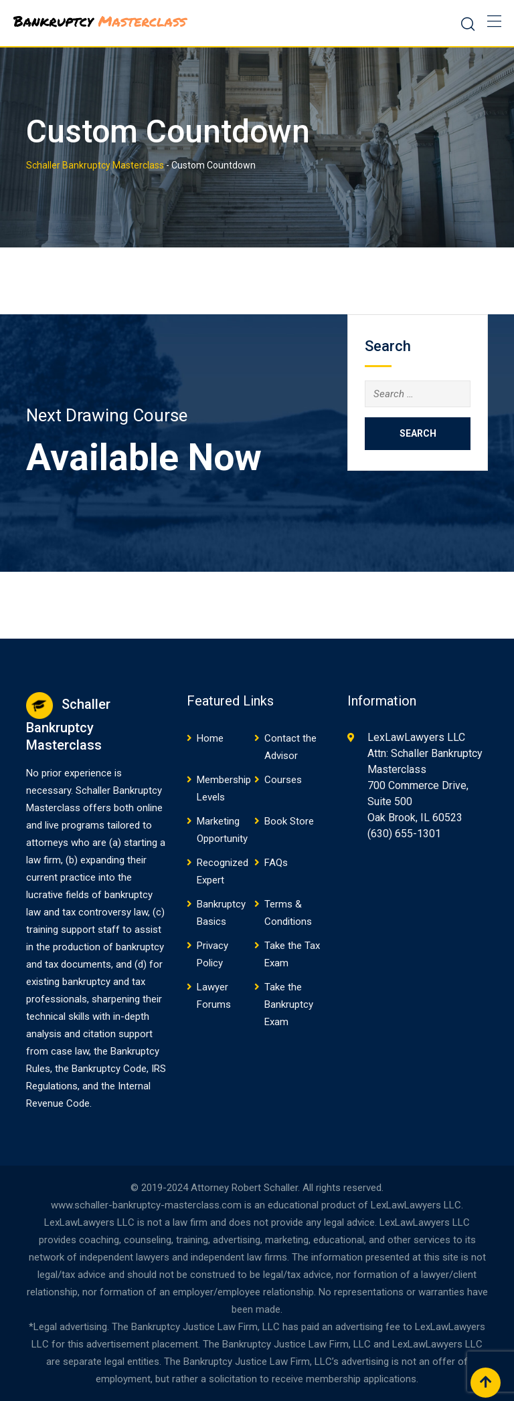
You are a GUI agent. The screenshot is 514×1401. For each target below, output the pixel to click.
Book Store (289, 821)
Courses (283, 780)
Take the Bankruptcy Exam (288, 1004)
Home (210, 738)
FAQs (276, 863)
